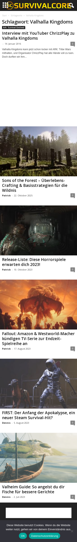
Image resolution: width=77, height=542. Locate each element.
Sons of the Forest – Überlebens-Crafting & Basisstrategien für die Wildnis (34, 185)
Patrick (6, 195)
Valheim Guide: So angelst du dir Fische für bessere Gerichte (33, 489)
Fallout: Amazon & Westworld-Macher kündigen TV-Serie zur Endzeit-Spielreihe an (38, 338)
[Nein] (72, 531)
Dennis (6, 422)
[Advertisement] (38, 96)
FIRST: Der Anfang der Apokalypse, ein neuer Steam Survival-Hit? (38, 415)
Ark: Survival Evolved (13, 27)
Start (4, 15)
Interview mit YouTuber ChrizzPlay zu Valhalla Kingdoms (38, 36)
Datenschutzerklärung (44, 535)
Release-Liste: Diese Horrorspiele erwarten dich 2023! (34, 262)
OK (23, 535)
